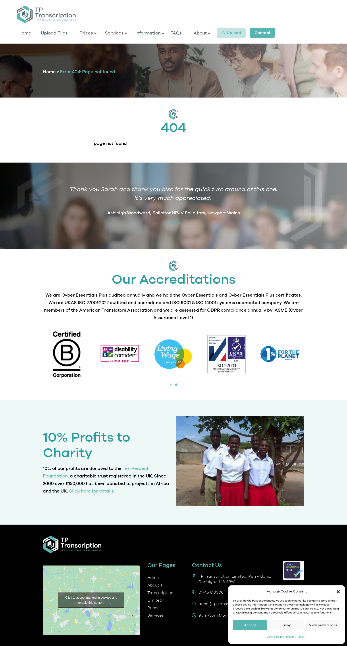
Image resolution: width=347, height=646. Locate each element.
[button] (338, 591)
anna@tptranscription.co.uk (226, 603)
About (200, 33)
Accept (250, 625)
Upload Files (54, 33)
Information (148, 33)
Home (24, 33)
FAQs (176, 33)
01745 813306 (211, 592)
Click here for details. (92, 491)
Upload (234, 32)
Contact (262, 32)
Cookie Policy (275, 636)
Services (114, 33)
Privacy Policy (295, 636)
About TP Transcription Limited (160, 592)
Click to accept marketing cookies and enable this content (91, 600)
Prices (86, 33)
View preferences (323, 625)
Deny (286, 625)
